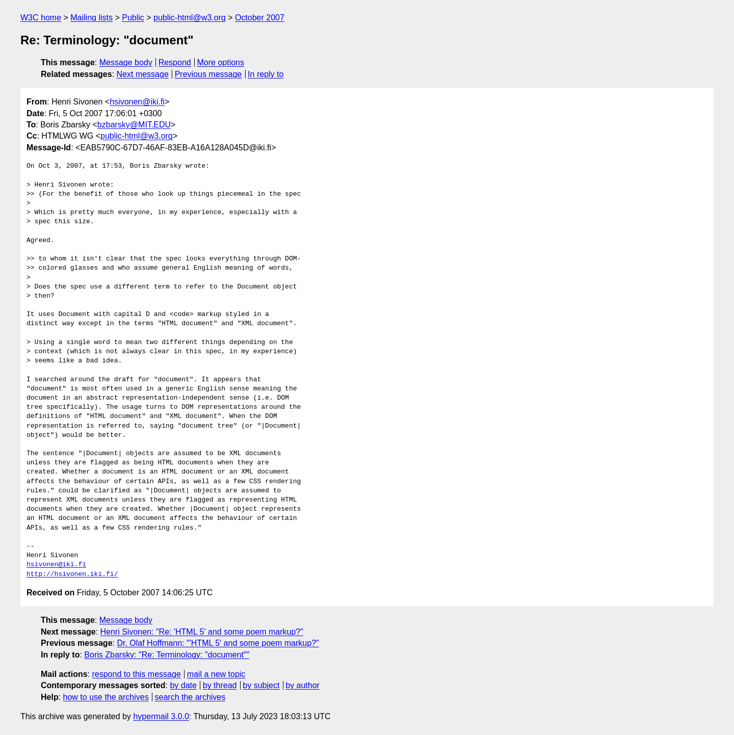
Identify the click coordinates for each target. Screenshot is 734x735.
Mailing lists (91, 17)
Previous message (208, 74)
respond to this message (136, 674)
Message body (125, 62)
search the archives (190, 697)
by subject (261, 685)
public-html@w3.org (189, 17)
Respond (175, 62)
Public (133, 17)
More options (221, 62)
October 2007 (259, 17)
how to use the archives (106, 697)
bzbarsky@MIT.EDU (134, 124)
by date (183, 685)
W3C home (40, 17)
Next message (143, 74)
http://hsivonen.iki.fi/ (72, 574)
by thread (220, 685)
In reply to (265, 74)
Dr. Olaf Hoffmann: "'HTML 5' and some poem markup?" (218, 643)
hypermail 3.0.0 (161, 716)
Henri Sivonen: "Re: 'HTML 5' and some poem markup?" (201, 631)
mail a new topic (216, 674)
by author (302, 685)
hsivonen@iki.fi (137, 101)
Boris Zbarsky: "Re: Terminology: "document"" (166, 654)
